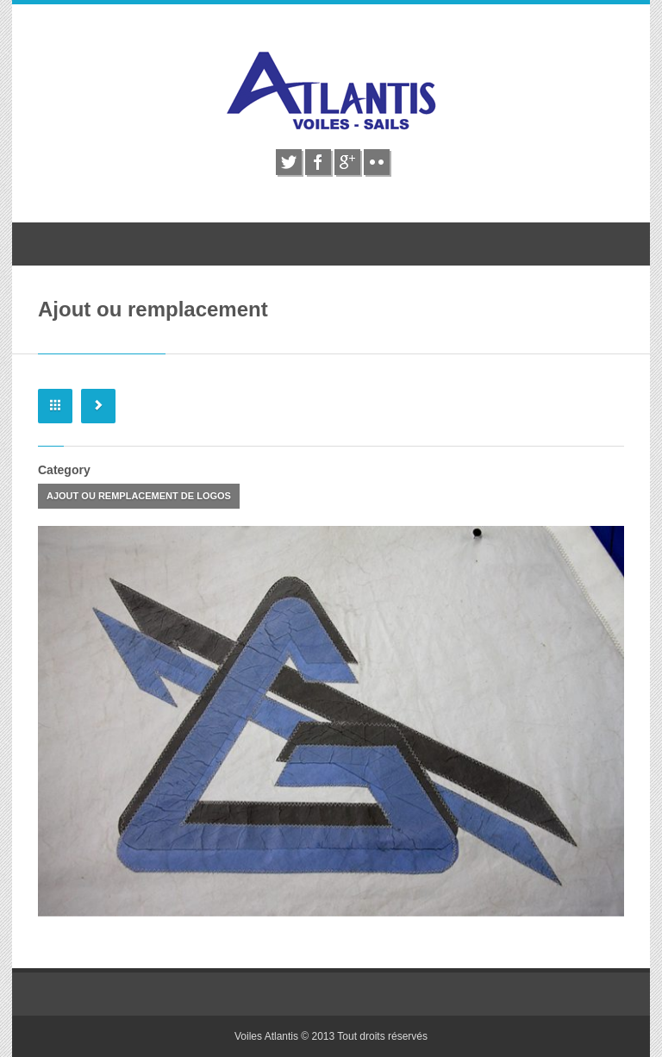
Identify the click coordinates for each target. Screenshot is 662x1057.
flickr (377, 162)
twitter (289, 162)
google (347, 162)
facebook (318, 162)
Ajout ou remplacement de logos (139, 496)
